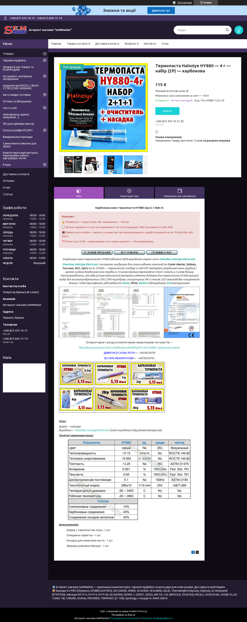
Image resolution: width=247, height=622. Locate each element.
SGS (168, 283)
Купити (167, 111)
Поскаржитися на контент (125, 618)
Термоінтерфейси (14, 60)
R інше (7, 164)
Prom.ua (142, 611)
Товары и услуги (77, 43)
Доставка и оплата (107, 43)
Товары (8, 53)
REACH (143, 283)
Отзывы (8, 180)
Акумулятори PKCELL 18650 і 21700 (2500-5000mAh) (21, 87)
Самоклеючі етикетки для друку (19, 145)
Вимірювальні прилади (17, 136)
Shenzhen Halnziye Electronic (177, 259)
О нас (165, 43)
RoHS (126, 283)
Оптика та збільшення (17, 101)
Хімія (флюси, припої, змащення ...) (16, 116)
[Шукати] (227, 30)
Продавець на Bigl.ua (123, 615)
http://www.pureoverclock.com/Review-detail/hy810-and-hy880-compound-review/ (129, 347)
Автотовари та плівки (17, 94)
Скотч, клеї (10, 107)
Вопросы (130, 43)
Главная (56, 43)
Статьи (8, 194)
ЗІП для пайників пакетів (18, 123)
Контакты (150, 43)
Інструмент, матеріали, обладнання (17, 78)
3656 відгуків (184, 2)
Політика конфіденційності (157, 618)
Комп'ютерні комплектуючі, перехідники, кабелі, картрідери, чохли (20, 155)
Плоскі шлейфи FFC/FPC (18, 130)
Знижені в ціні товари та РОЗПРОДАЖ (18, 68)
